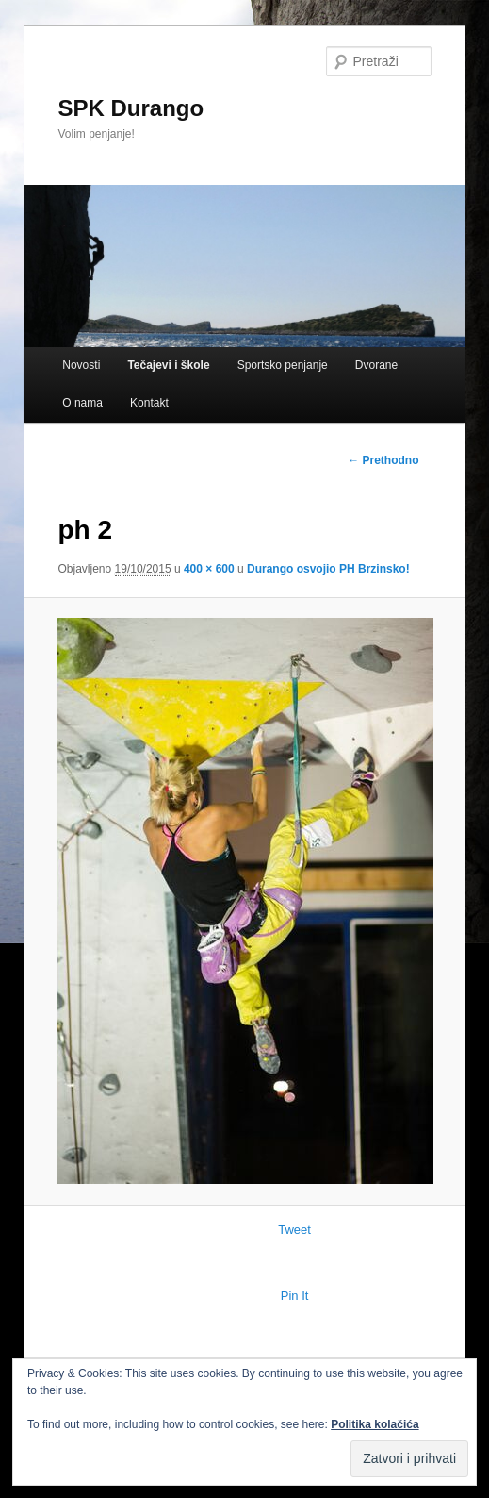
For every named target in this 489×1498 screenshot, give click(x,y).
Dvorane (376, 365)
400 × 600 (209, 568)
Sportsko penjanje (282, 365)
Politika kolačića (374, 1424)
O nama (82, 402)
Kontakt (149, 402)
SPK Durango (130, 108)
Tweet (294, 1230)
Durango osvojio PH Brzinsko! (328, 568)
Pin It (295, 1296)
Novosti (81, 365)
